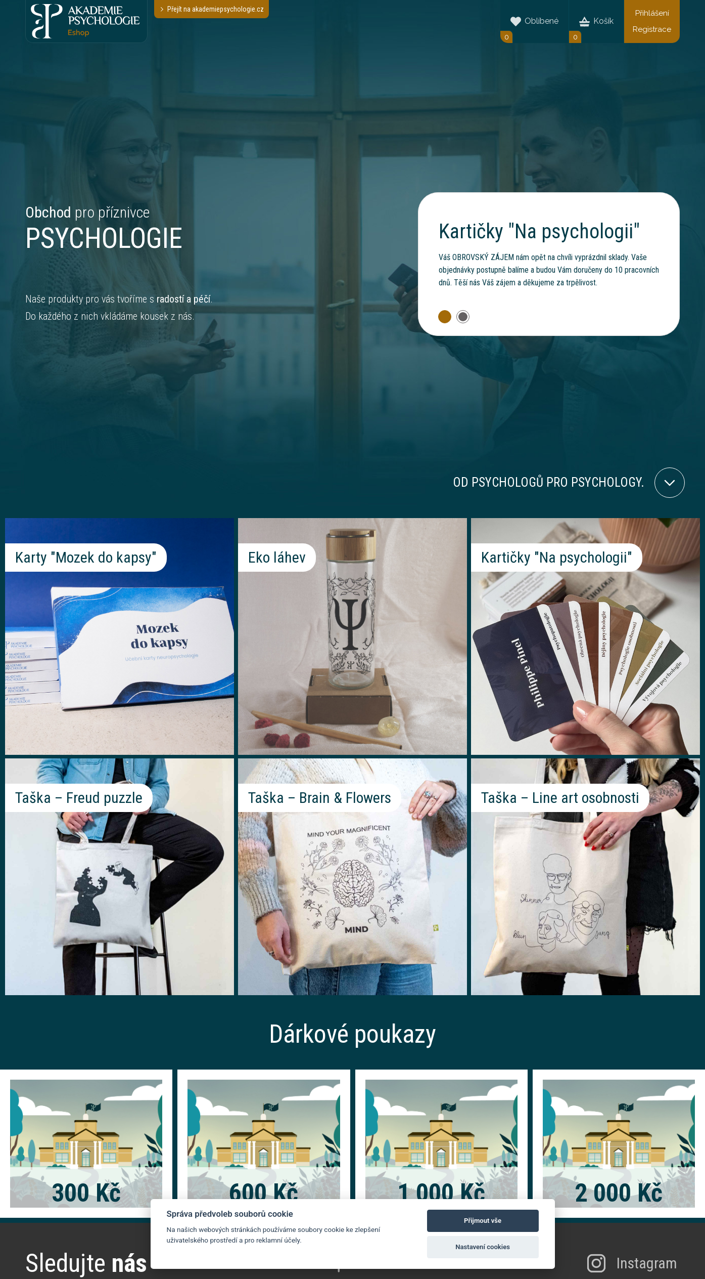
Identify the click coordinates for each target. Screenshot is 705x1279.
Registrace (652, 29)
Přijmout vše (482, 1220)
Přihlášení (652, 13)
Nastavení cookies (482, 1247)
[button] (444, 316)
